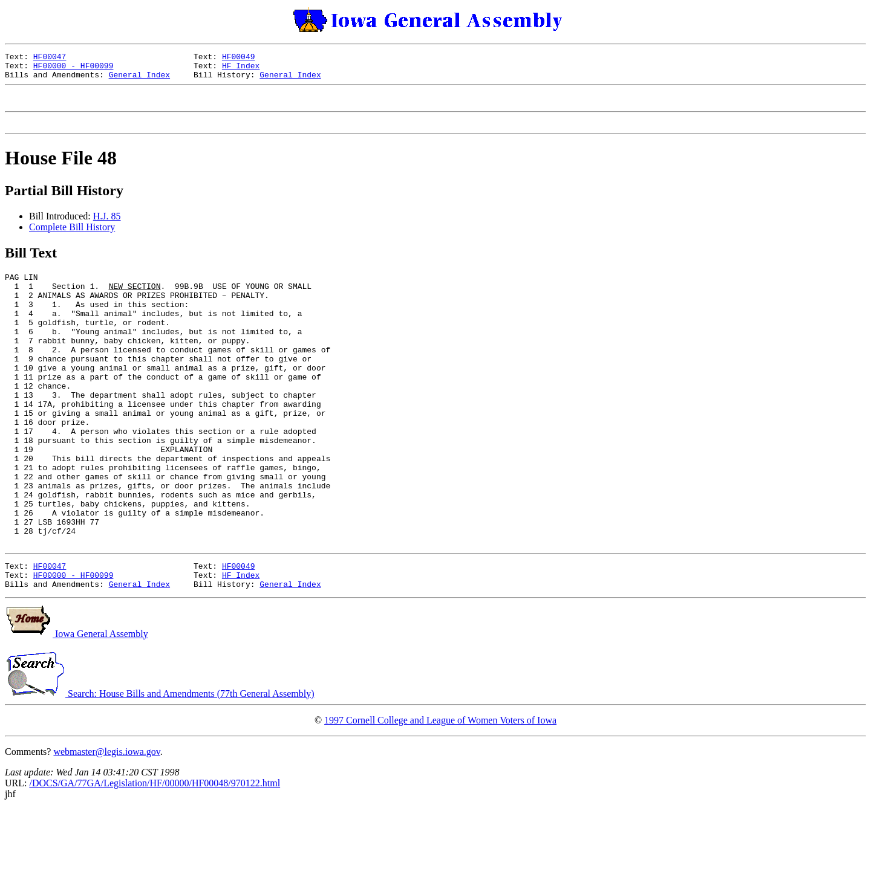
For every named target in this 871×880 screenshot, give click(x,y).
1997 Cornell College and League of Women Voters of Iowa (440, 791)
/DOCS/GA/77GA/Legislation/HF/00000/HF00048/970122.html (154, 854)
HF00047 (50, 58)
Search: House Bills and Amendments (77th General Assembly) (159, 764)
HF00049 (238, 58)
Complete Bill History (72, 238)
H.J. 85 (107, 227)
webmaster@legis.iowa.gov (106, 822)
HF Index (240, 68)
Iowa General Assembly (76, 704)
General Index (139, 79)
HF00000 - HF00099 (73, 68)
